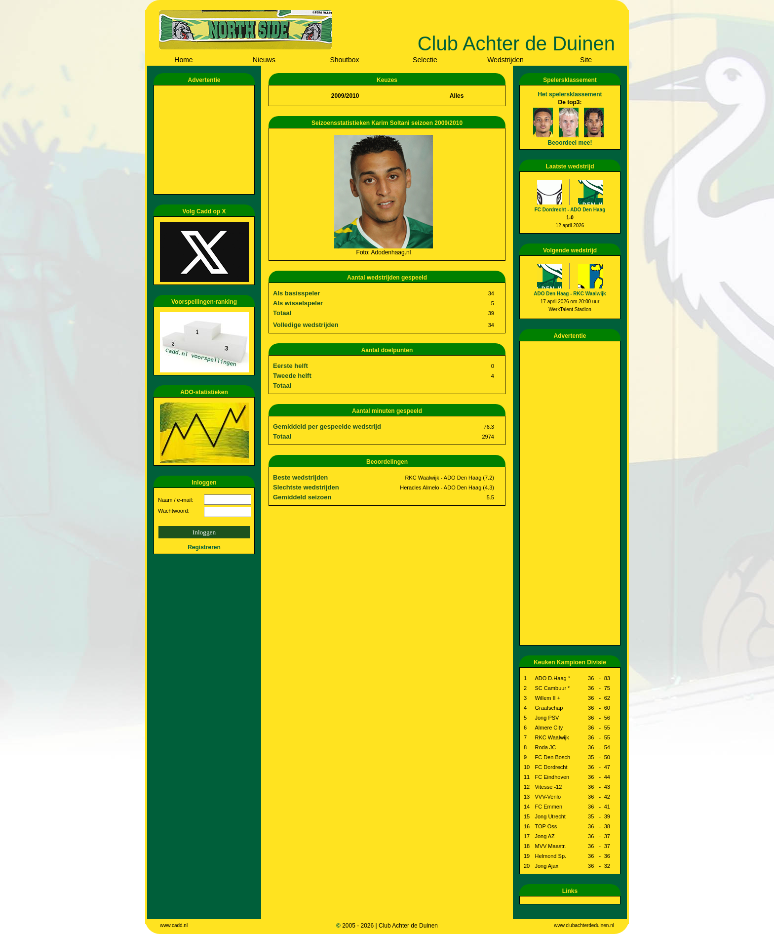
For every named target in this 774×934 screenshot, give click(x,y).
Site (586, 60)
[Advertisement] (205, 139)
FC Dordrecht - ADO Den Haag (570, 209)
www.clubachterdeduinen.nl (584, 925)
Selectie (425, 60)
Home (183, 60)
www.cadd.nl (174, 925)
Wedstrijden (505, 60)
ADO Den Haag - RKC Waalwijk (570, 293)
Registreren (204, 547)
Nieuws (264, 60)
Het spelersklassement (570, 94)
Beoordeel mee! (569, 142)
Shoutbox (344, 60)
